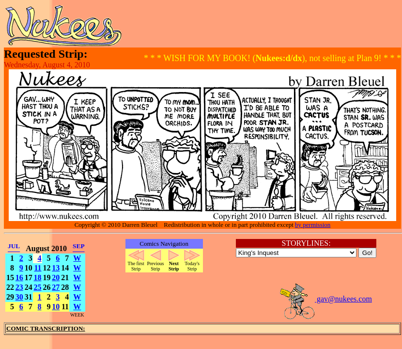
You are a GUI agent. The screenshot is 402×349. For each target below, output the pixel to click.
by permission (312, 224)
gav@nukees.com (325, 299)
